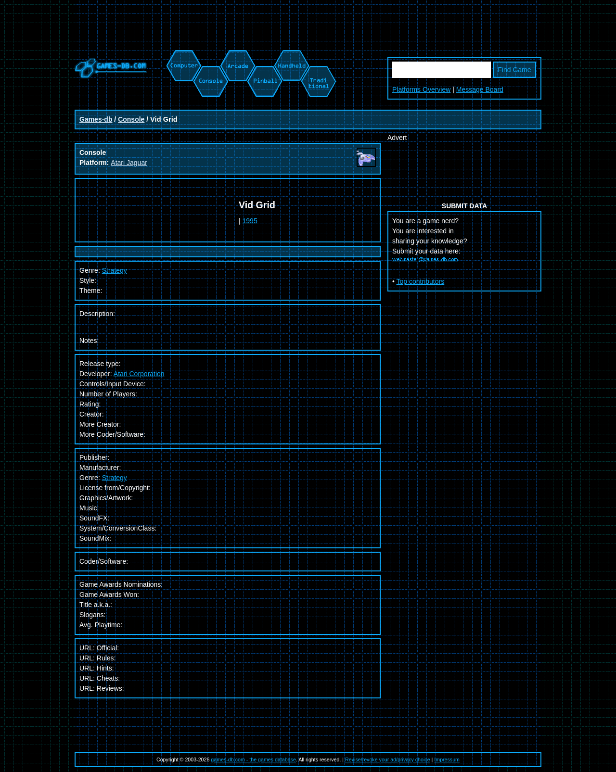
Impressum (447, 759)
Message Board (479, 89)
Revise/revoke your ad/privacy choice (387, 759)
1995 (250, 221)
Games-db (95, 119)
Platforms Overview (421, 89)
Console (131, 119)
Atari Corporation (139, 374)
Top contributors (421, 281)
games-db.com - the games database (253, 759)
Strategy (114, 477)
